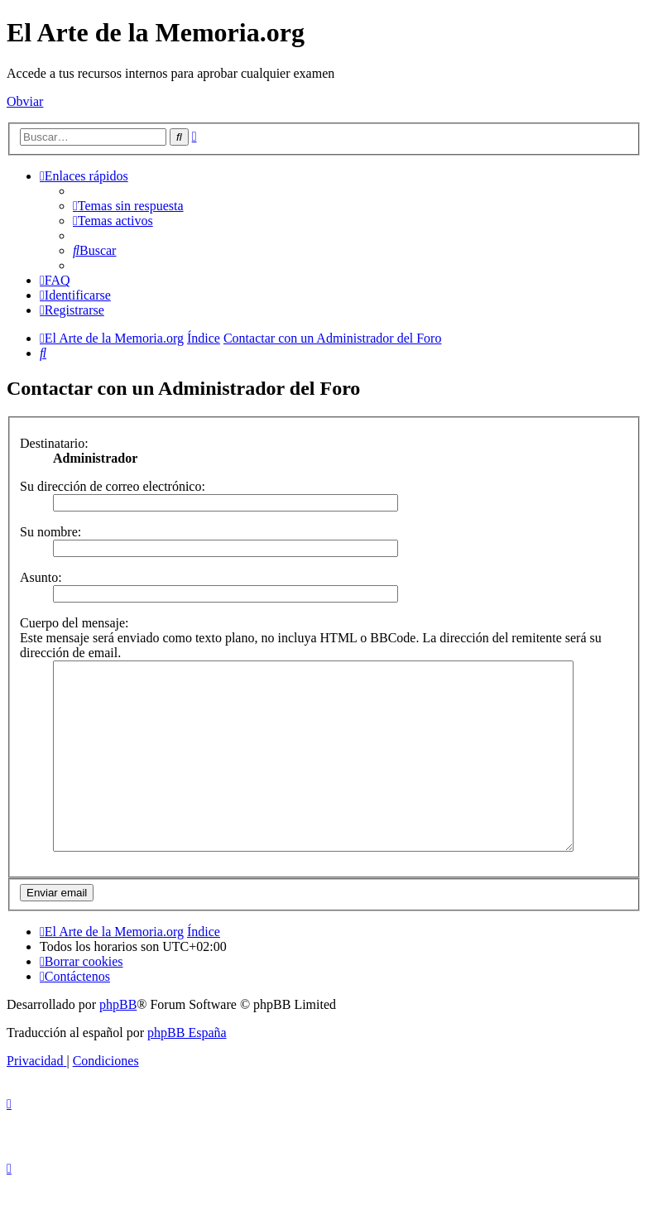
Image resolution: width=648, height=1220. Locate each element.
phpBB (118, 1042)
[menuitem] (128, 206)
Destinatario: (54, 443)
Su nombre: (50, 532)
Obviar (25, 101)
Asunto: (41, 577)
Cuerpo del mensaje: (74, 623)
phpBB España (187, 1070)
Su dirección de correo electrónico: (112, 486)
